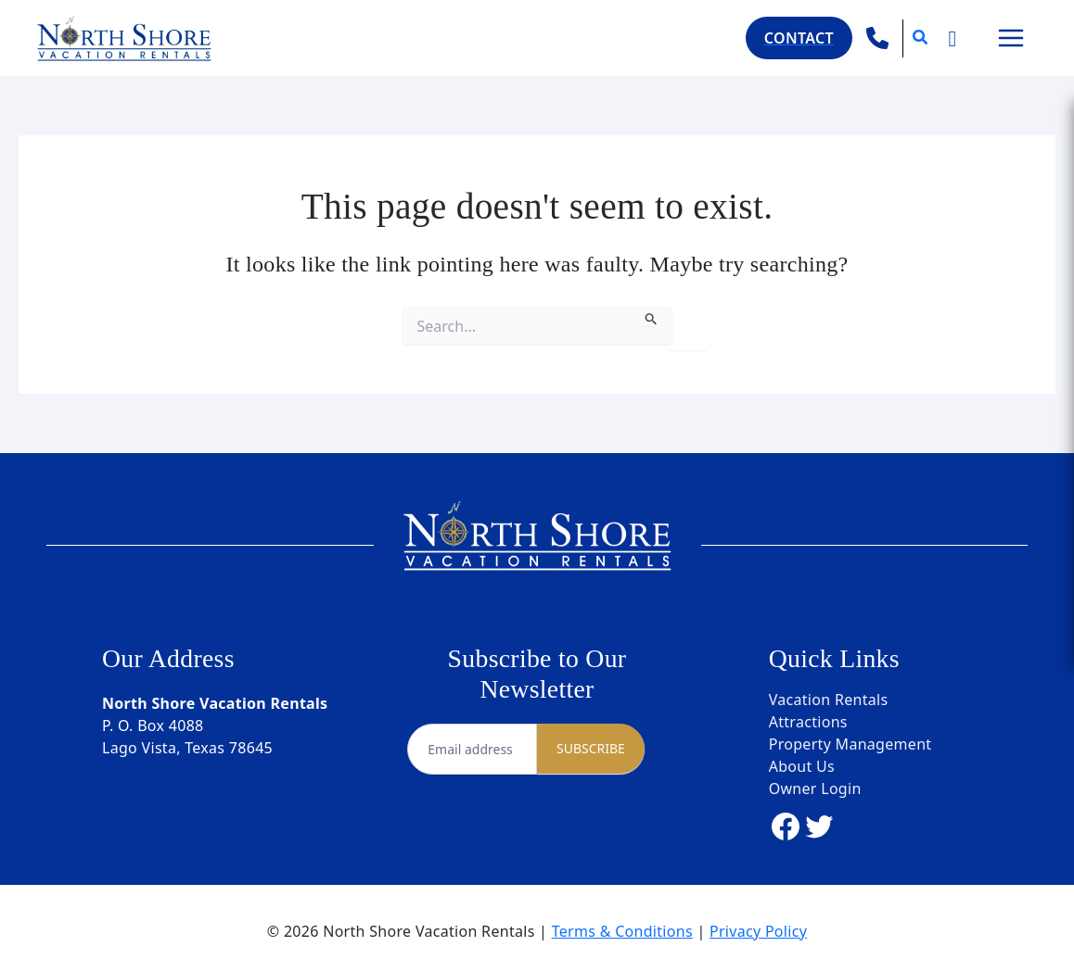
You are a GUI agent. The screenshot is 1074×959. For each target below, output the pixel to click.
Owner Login (815, 788)
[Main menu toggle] (1011, 38)
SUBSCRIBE (590, 748)
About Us (802, 766)
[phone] (877, 38)
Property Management (850, 744)
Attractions (808, 722)
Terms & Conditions (622, 931)
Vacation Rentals (829, 699)
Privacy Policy (758, 931)
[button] (799, 38)
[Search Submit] (651, 317)
